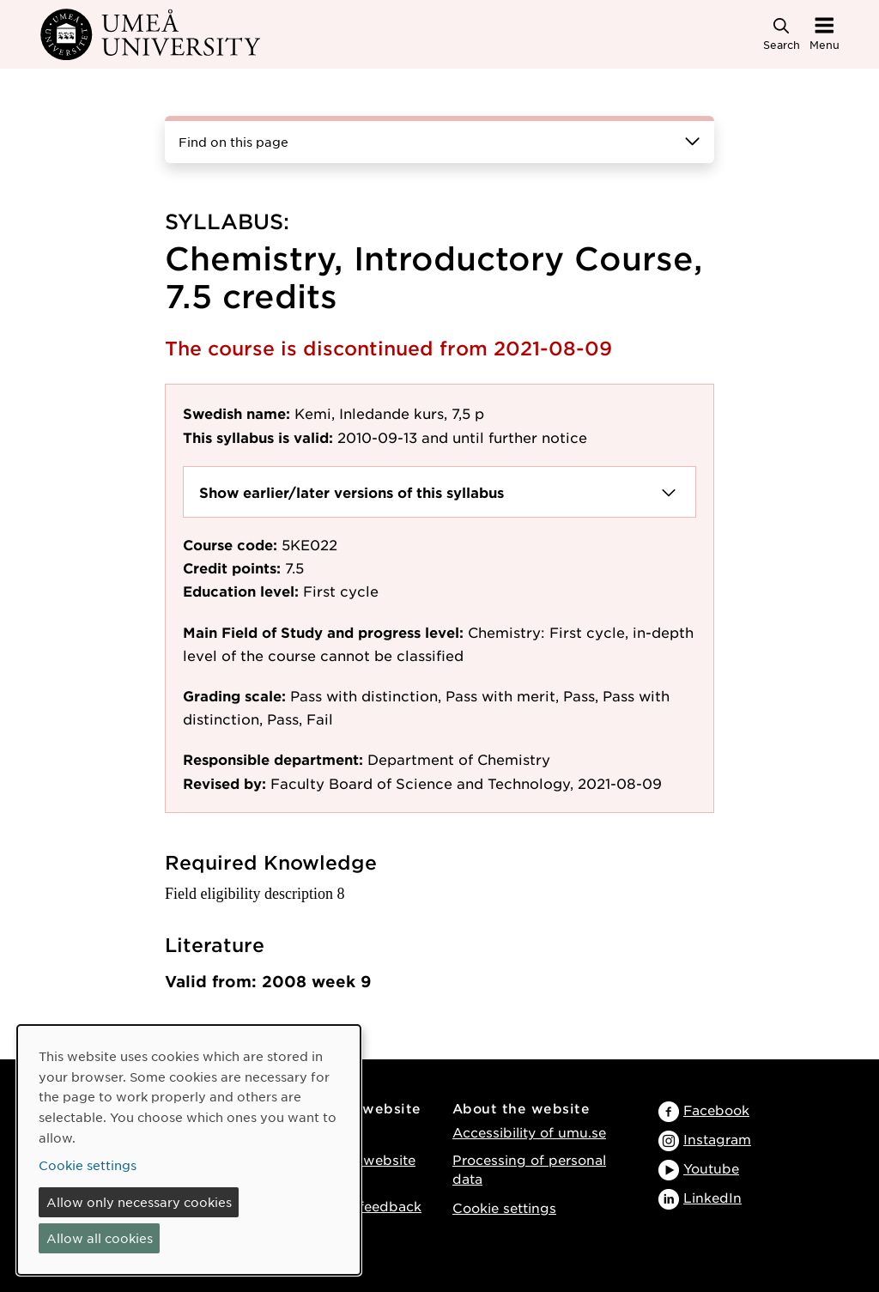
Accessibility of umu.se (529, 1132)
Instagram (717, 1139)
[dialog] (189, 1150)
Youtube (711, 1168)
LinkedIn (712, 1197)
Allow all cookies (99, 1238)
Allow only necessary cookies (139, 1202)
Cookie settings (504, 1207)
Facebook (716, 1109)
